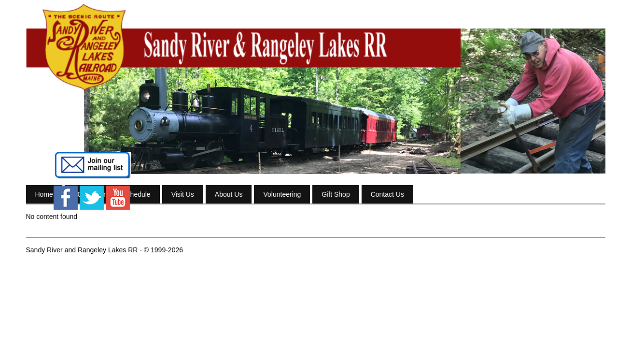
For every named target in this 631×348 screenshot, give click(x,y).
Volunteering (282, 194)
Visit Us (182, 194)
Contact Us (387, 194)
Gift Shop (336, 194)
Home (44, 194)
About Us (229, 194)
